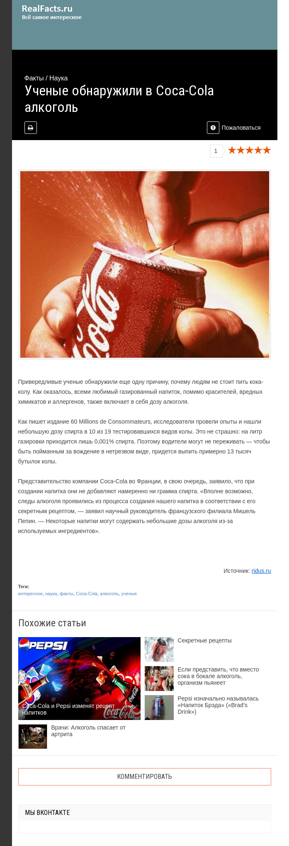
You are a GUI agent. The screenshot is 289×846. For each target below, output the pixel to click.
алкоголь (109, 593)
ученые (129, 593)
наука (51, 593)
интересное (30, 593)
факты (66, 593)
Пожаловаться (233, 127)
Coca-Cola (86, 593)
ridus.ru (261, 570)
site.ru (64, 12)
